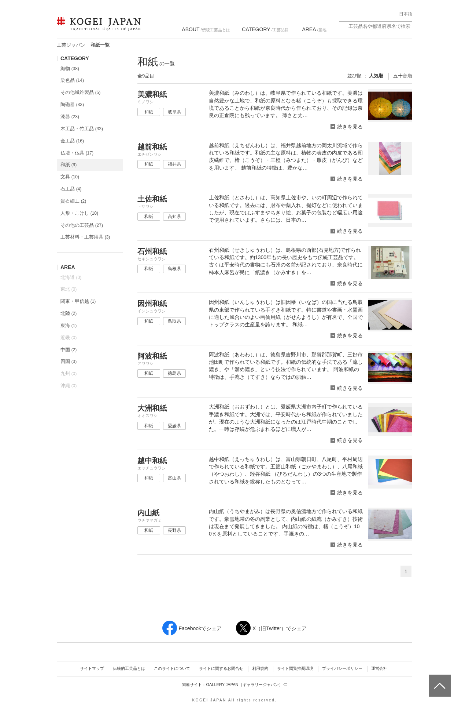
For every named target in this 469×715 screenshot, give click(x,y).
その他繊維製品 (80, 92)
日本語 (405, 14)
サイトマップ (92, 668)
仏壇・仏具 (76, 153)
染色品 (72, 80)
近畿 (68, 337)
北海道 (70, 277)
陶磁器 (72, 104)
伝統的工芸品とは (129, 668)
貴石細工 (73, 201)
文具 (69, 176)
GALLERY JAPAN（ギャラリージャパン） (246, 684)
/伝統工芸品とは (206, 29)
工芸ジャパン (71, 45)
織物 (69, 68)
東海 (68, 325)
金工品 (72, 141)
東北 (68, 289)
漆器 (69, 116)
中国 (68, 349)
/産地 (314, 29)
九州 (68, 373)
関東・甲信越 (78, 301)
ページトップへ (439, 680)
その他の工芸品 (81, 225)
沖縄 (68, 385)
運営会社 (379, 668)
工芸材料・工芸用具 (85, 237)
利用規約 (260, 668)
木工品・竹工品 (81, 128)
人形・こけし (79, 213)
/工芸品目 (265, 29)
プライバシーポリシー (342, 668)
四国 (68, 361)
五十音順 (402, 76)
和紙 (68, 164)
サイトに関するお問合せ (221, 668)
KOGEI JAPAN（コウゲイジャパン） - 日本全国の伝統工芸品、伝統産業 (97, 28)
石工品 (70, 189)
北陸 (68, 313)
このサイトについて (172, 668)
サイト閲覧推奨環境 (295, 668)
